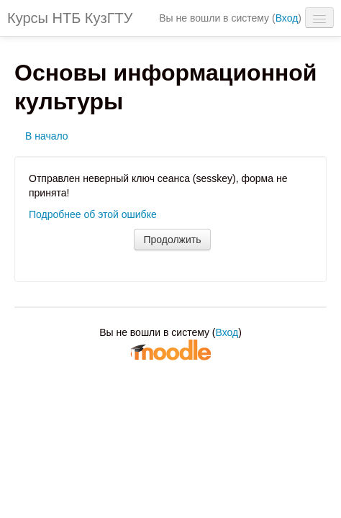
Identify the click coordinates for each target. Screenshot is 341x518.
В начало (46, 136)
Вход (287, 18)
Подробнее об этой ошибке (93, 214)
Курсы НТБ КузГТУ (69, 18)
